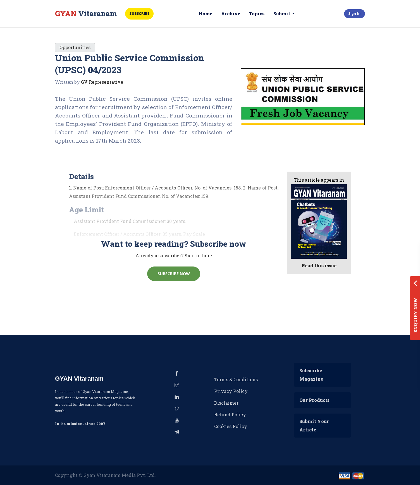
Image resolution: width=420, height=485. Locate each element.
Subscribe (140, 13)
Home (206, 13)
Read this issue (319, 265)
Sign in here (198, 255)
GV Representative (102, 82)
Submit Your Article (314, 425)
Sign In (355, 13)
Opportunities (74, 47)
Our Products (314, 400)
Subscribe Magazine (311, 375)
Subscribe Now (173, 274)
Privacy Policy (231, 391)
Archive (230, 13)
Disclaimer (226, 403)
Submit (283, 13)
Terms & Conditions (236, 379)
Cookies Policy (230, 426)
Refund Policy (230, 414)
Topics (257, 13)
